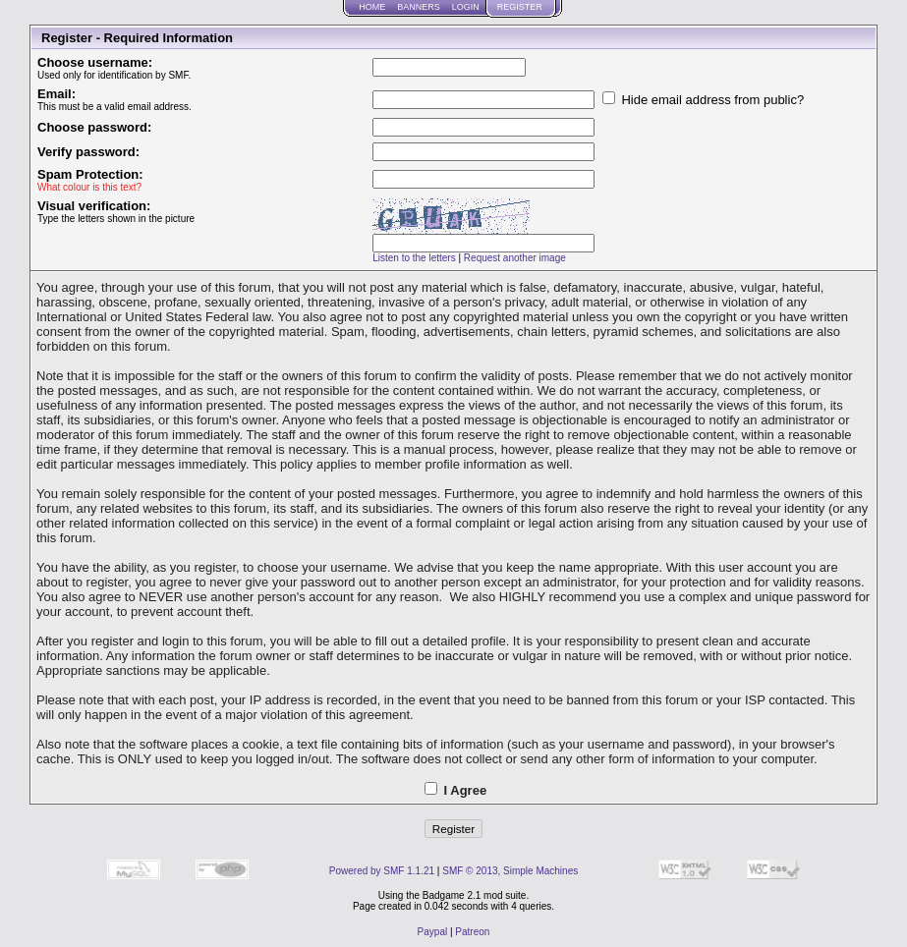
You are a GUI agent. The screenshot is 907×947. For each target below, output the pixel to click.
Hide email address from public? (703, 99)
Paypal (433, 931)
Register (519, 7)
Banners (418, 7)
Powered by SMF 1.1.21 (381, 870)
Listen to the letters (414, 257)
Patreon (472, 931)
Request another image (515, 257)
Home (372, 7)
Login (466, 7)
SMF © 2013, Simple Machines (510, 870)
